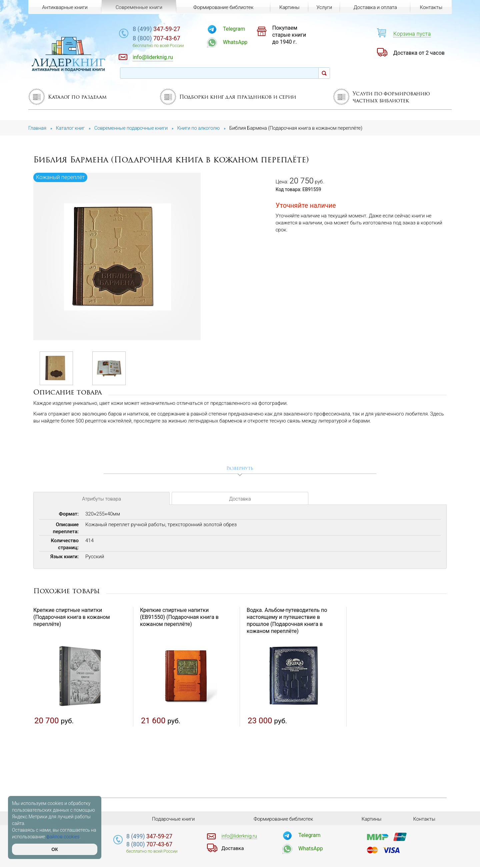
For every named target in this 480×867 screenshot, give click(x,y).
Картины (289, 7)
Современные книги (138, 7)
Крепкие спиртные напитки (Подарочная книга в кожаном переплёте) (71, 617)
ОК (54, 849)
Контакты (431, 7)
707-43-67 (161, 38)
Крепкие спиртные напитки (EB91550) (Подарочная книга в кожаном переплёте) (179, 617)
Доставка (240, 500)
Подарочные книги (173, 819)
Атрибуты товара (101, 500)
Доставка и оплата (375, 7)
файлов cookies (63, 836)
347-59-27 (161, 28)
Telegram (237, 29)
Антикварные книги (64, 7)
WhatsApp (238, 42)
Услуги (324, 7)
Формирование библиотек (223, 7)
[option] (117, 257)
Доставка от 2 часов (419, 53)
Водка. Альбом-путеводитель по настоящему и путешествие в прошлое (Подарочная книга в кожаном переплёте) (287, 620)
